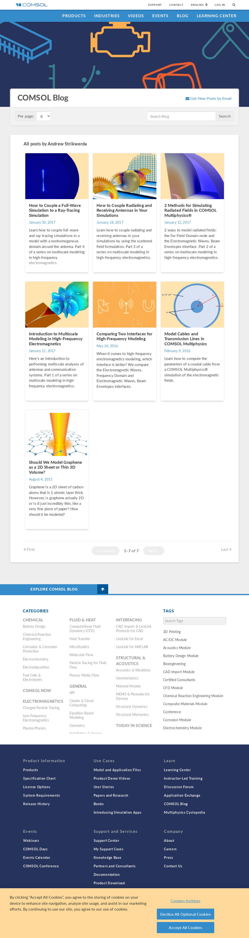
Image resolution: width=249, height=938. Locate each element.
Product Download (109, 882)
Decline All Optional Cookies (185, 914)
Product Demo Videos (112, 778)
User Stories (104, 786)
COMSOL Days (35, 848)
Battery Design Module (180, 655)
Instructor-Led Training (183, 778)
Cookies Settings (185, 901)
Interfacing (129, 620)
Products (74, 15)
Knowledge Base (108, 857)
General (78, 686)
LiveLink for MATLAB (132, 646)
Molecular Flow (81, 654)
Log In (220, 5)
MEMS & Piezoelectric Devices (133, 696)
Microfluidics (79, 646)
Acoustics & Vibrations (133, 670)
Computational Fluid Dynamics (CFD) (85, 628)
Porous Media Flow (84, 675)
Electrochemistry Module (182, 727)
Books (99, 803)
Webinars (31, 840)
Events (160, 15)
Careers (170, 848)
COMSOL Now (37, 690)
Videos (136, 15)
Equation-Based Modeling (82, 715)
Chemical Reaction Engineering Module (193, 695)
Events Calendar (36, 857)
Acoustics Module (176, 647)
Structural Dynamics (131, 706)
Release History (36, 803)
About (169, 840)
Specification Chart (39, 778)
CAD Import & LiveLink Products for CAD (133, 628)
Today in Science (134, 725)
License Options (36, 786)
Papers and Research (111, 795)
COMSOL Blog (176, 803)
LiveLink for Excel (129, 638)
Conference (172, 711)
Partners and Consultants (115, 865)
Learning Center (216, 15)
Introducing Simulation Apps (118, 812)
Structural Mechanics (132, 714)
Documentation (107, 874)
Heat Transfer (80, 638)
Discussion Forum (179, 786)
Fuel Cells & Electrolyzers (32, 677)
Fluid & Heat (83, 620)
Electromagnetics (43, 701)
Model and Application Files (117, 769)
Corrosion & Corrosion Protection (40, 648)
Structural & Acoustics (130, 660)
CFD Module (173, 687)
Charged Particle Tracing (41, 707)
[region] (124, 913)
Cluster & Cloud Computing (82, 702)
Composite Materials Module (185, 703)
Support (155, 5)
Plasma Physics (34, 728)
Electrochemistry (35, 659)
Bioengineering (174, 663)
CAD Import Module (179, 671)
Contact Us (173, 865)
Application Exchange (182, 795)
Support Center (106, 840)
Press (168, 857)
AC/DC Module (175, 639)
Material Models (128, 686)
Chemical (33, 620)
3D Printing (172, 631)
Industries (107, 15)
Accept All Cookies (185, 927)
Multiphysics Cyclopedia (184, 812)
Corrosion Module (177, 719)
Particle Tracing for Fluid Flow (88, 664)
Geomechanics (127, 678)
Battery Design (34, 626)
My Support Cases (109, 848)
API (72, 692)
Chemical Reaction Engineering (37, 636)
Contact (176, 5)
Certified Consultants (179, 679)
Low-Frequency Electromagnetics (36, 717)
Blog (183, 15)
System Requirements (41, 795)
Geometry (77, 725)
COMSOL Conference (41, 865)
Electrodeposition (36, 667)
